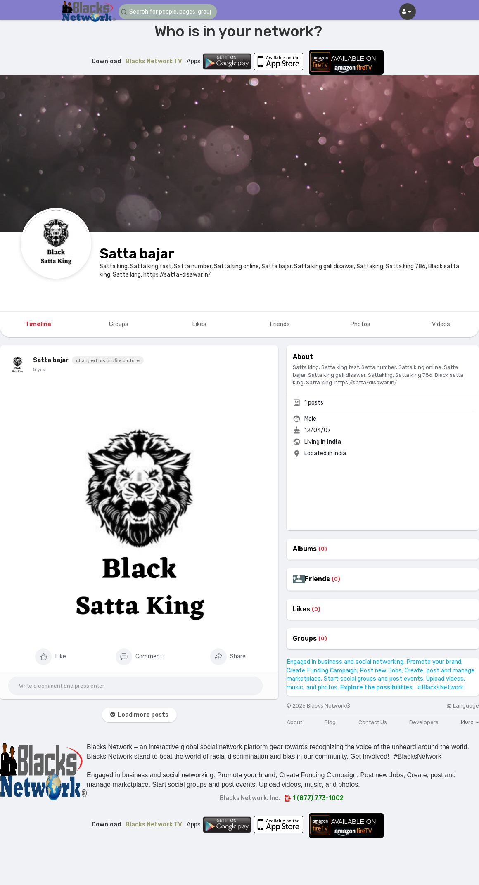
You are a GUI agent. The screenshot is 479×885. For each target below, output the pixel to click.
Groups (305, 638)
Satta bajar (137, 254)
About (294, 722)
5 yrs (39, 369)
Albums (305, 549)
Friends (317, 579)
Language (462, 705)
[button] (168, 11)
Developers (424, 722)
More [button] (470, 722)
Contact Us (372, 722)
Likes (301, 609)
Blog (330, 722)
